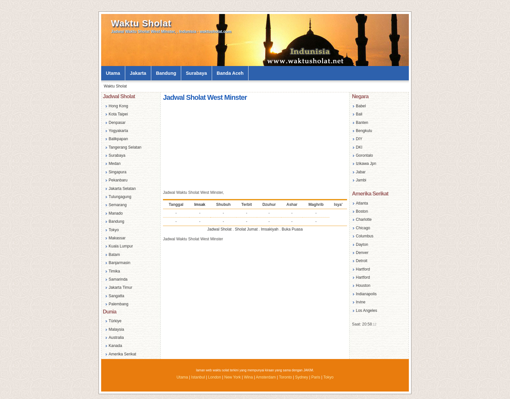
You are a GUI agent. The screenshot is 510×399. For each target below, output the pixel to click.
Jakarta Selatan (122, 188)
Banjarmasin (119, 262)
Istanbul (198, 377)
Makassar (117, 238)
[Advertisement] (255, 146)
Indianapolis (366, 294)
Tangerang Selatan (125, 147)
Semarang (118, 205)
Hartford (363, 269)
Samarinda (118, 279)
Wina (248, 377)
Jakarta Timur (120, 287)
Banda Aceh (230, 73)
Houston (363, 285)
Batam (114, 254)
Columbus (364, 236)
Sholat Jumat (246, 229)
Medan (115, 163)
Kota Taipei (118, 114)
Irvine (360, 302)
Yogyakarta (118, 130)
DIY (359, 139)
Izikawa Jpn (366, 163)
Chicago (363, 228)
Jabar (361, 172)
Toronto (285, 377)
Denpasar (117, 122)
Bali (359, 114)
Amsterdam (265, 377)
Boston (362, 211)
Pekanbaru (118, 180)
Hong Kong (118, 106)
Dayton (362, 244)
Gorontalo (364, 155)
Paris (315, 377)
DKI (359, 147)
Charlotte (364, 219)
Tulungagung (120, 196)
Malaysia (116, 329)
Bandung (166, 73)
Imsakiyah (269, 229)
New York (232, 377)
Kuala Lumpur (121, 246)
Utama (113, 73)
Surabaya (196, 73)
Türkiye (115, 321)
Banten (362, 122)
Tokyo (114, 230)
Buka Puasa (292, 229)
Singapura (118, 172)
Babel (361, 106)
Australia (116, 337)
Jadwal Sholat (219, 229)
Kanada (115, 345)
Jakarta (138, 73)
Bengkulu (364, 130)
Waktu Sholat (141, 23)
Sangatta (116, 296)
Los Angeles (366, 310)
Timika (114, 271)
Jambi (361, 180)
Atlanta (362, 203)
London (214, 377)
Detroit (361, 261)
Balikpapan (118, 139)
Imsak (199, 204)
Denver (362, 252)
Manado (116, 213)
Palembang (118, 304)
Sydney (301, 377)
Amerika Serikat (122, 354)
